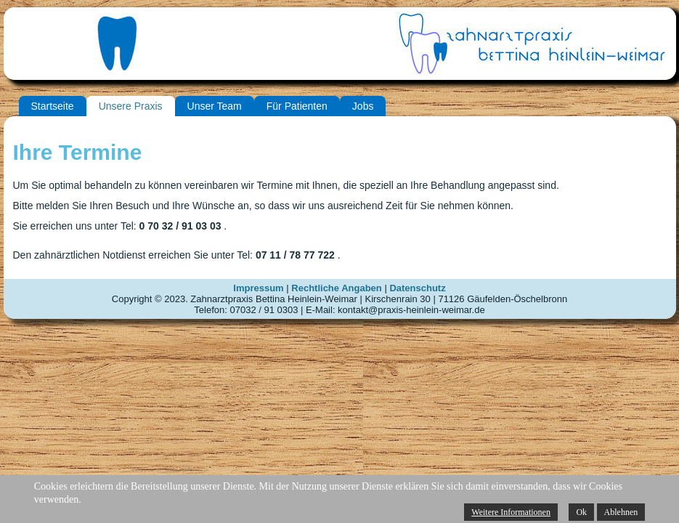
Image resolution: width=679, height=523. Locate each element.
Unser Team (214, 106)
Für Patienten (297, 106)
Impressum (258, 288)
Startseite (52, 106)
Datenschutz (417, 288)
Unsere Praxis (131, 106)
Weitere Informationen (510, 512)
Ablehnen (621, 512)
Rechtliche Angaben (336, 288)
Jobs (363, 106)
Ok (581, 512)
